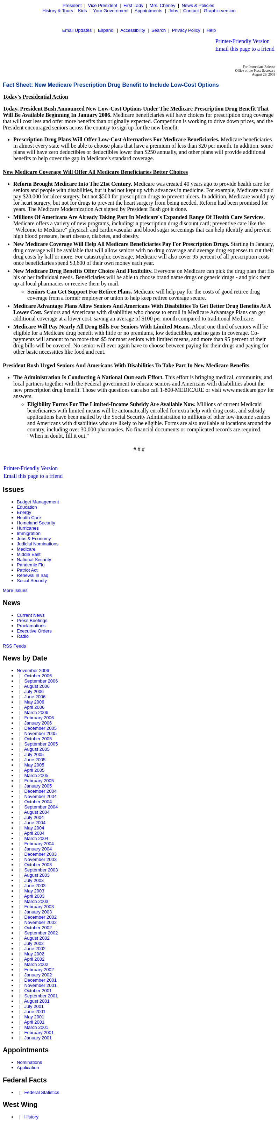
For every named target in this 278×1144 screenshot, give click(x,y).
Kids (82, 10)
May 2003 (34, 891)
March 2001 (36, 1027)
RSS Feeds (14, 646)
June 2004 (34, 822)
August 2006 (37, 686)
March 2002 (36, 964)
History (31, 1117)
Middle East (29, 554)
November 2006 (33, 670)
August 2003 (37, 875)
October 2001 (38, 990)
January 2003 (38, 912)
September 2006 (41, 681)
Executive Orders (34, 631)
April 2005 (34, 770)
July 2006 (34, 691)
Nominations (29, 1062)
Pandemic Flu (30, 564)
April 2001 (34, 1022)
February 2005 (39, 780)
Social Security (32, 580)
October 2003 (38, 864)
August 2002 (37, 938)
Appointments (149, 10)
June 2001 (34, 1011)
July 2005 (34, 754)
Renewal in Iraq (32, 575)
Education (27, 507)
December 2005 (40, 728)
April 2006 (34, 707)
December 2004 (40, 791)
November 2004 (40, 796)
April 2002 (34, 959)
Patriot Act (27, 570)
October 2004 (38, 801)
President (72, 5)
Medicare (26, 549)
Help (211, 30)
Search (158, 30)
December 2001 (40, 980)
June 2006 (34, 696)
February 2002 (39, 969)
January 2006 (38, 723)
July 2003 (34, 880)
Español (106, 30)
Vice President (102, 5)
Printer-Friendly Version (242, 41)
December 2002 (40, 917)
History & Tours (57, 10)
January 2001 (38, 1037)
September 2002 (41, 932)
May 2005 (34, 765)
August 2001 (37, 1001)
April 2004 (34, 833)
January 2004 (38, 849)
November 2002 (40, 922)
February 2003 (39, 906)
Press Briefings (32, 620)
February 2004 (39, 843)
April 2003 (34, 896)
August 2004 (37, 812)
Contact (191, 10)
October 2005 (38, 738)
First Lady (133, 5)
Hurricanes (28, 528)
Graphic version (220, 10)
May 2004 (34, 828)
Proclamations (31, 625)
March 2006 (36, 712)
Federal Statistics (41, 1092)
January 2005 (38, 786)
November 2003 (40, 859)
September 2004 (41, 807)
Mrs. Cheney (163, 5)
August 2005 (37, 749)
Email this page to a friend (245, 49)
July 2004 (34, 817)
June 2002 (34, 948)
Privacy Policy (186, 30)
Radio (23, 636)
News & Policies (197, 5)
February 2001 (39, 1032)
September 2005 (41, 744)
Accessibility (132, 30)
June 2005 (34, 759)
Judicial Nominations (37, 543)
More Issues (15, 590)
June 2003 (34, 885)
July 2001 (34, 1006)
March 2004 (36, 838)
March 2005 (36, 775)
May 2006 (34, 702)
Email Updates (77, 30)
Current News (30, 615)
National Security (34, 559)
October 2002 (38, 927)
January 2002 (38, 974)
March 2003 (36, 901)
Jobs (173, 10)
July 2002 (34, 943)
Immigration (29, 533)
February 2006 (39, 717)
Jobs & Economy (34, 538)
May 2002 (34, 953)
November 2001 (40, 985)
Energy (24, 512)
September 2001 (41, 995)
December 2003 (40, 854)
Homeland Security (36, 522)
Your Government (110, 10)
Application (28, 1067)
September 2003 (41, 870)
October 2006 (38, 675)
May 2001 (34, 1016)
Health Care (29, 517)
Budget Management (38, 501)
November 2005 (40, 733)
